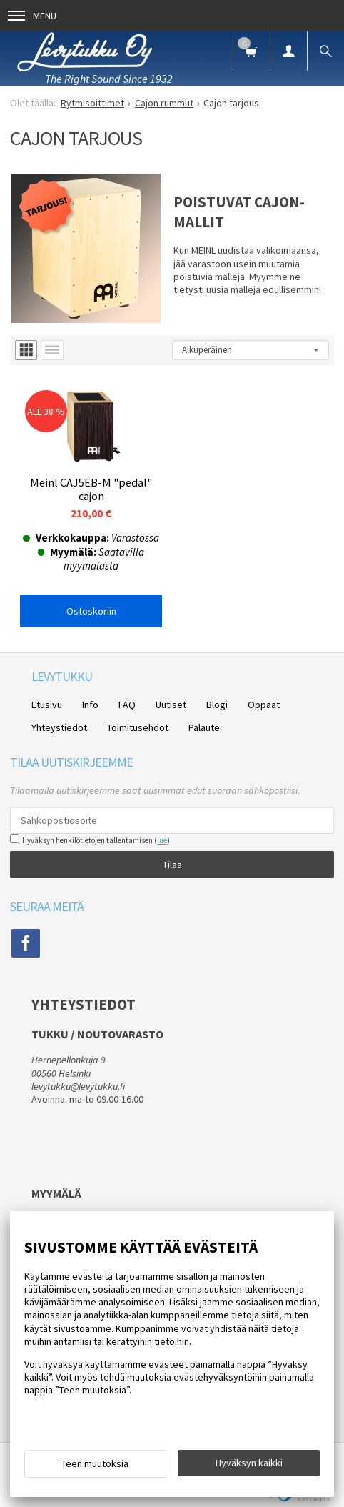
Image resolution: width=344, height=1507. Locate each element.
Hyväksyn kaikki (249, 1462)
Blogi (217, 704)
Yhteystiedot (59, 727)
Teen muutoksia (94, 1463)
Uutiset (171, 704)
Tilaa (172, 864)
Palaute (204, 727)
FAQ (127, 704)
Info (90, 704)
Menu (32, 15)
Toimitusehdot (137, 727)
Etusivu (46, 704)
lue (162, 840)
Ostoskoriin (91, 611)
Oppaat (264, 704)
